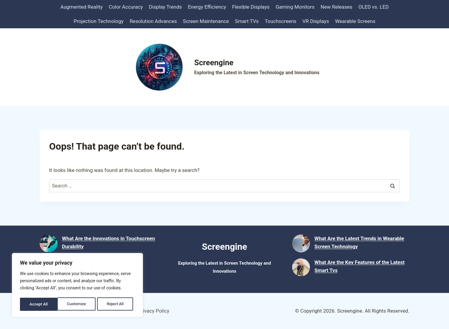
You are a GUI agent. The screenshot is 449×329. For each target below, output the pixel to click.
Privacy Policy (153, 311)
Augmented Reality (81, 7)
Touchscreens (280, 21)
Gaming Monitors (295, 7)
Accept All (116, 304)
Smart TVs (247, 21)
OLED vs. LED (373, 7)
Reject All (78, 304)
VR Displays (316, 21)
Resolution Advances (153, 21)
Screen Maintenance (206, 21)
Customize (39, 304)
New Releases (337, 7)
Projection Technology (99, 21)
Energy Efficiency (207, 7)
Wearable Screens (355, 21)
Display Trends (165, 7)
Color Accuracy (126, 7)
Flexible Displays (251, 7)
